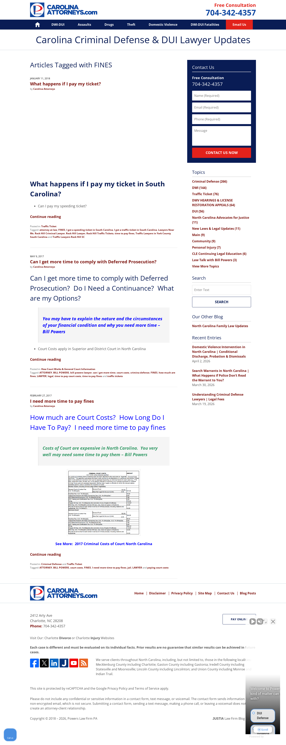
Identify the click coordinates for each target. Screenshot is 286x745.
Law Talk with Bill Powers (214, 260)
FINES (61, 230)
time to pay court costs (68, 376)
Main (198, 235)
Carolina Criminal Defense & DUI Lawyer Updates (63, 10)
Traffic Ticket (48, 226)
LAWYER (42, 376)
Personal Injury (206, 247)
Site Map (205, 593)
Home (34, 24)
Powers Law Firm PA (82, 718)
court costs (123, 372)
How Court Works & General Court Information (68, 369)
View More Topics (205, 266)
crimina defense (139, 372)
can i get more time (104, 372)
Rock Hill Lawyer (75, 233)
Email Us (239, 24)
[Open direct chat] (265, 619)
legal (50, 376)
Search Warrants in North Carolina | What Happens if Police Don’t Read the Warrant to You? (220, 375)
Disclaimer (157, 593)
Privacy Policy (182, 593)
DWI (199, 188)
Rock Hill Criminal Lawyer (50, 233)
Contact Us (225, 593)
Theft (131, 24)
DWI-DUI (57, 24)
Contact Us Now (222, 152)
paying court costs (158, 567)
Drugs (109, 24)
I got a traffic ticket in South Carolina (135, 230)
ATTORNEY (45, 372)
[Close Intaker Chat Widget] (273, 619)
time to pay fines (124, 233)
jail (129, 567)
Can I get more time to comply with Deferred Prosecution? (93, 262)
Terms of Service (147, 688)
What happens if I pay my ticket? (65, 84)
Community (203, 241)
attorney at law (48, 230)
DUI (198, 211)
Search (221, 301)
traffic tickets (115, 376)
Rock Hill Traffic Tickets (100, 233)
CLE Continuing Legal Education (219, 254)
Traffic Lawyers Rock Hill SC (69, 237)
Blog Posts (248, 593)
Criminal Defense (51, 564)
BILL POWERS (61, 372)
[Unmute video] (216, 619)
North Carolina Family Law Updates (220, 326)
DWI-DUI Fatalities (205, 24)
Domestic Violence (163, 24)
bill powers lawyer (81, 372)
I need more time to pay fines (62, 401)
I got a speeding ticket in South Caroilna (89, 230)
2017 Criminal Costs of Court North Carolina (113, 543)
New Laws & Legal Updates (216, 228)
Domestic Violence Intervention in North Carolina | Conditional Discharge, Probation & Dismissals (219, 352)
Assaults (84, 24)
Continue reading (45, 216)
